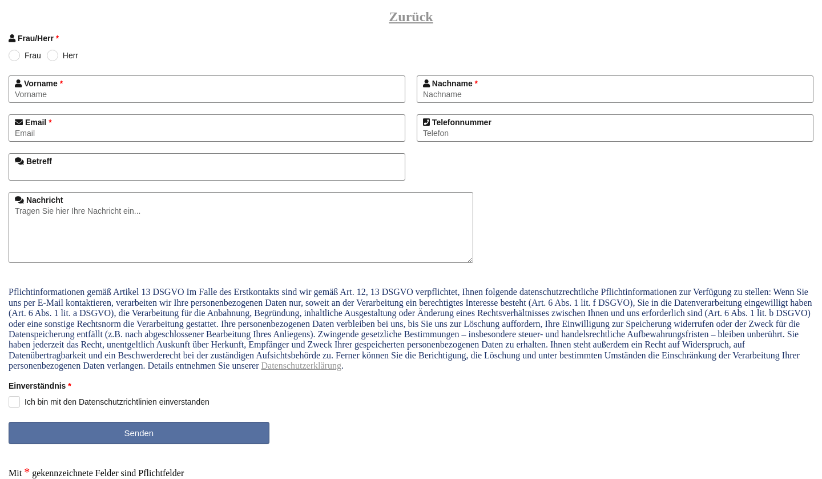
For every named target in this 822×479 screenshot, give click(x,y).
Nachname (450, 83)
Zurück (411, 16)
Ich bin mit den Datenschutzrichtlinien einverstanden (117, 401)
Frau (33, 55)
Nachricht (39, 200)
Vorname (39, 83)
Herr (70, 55)
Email (33, 122)
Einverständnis (40, 386)
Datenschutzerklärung (301, 365)
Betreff (33, 161)
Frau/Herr (34, 38)
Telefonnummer (457, 122)
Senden (139, 433)
